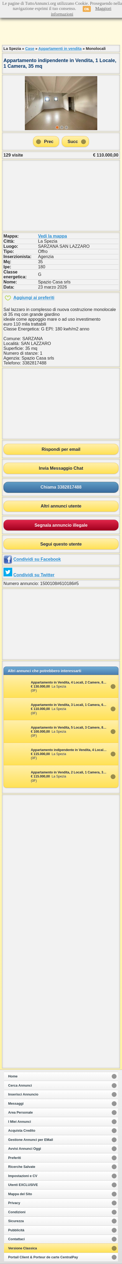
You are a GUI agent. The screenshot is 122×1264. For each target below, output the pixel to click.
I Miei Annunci (19, 1122)
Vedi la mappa (52, 236)
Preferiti (14, 1158)
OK (86, 9)
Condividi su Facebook (37, 559)
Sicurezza (16, 1221)
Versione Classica (22, 1248)
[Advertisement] (61, 29)
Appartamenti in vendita (60, 48)
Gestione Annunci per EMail (30, 1140)
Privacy (14, 1203)
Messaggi (16, 1104)
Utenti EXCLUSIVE (23, 1185)
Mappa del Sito (20, 1194)
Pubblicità (16, 1230)
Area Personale (20, 1112)
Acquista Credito (21, 1131)
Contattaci (16, 1239)
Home (13, 1076)
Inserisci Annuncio (23, 1094)
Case (29, 48)
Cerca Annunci (20, 1085)
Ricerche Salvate (21, 1167)
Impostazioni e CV (22, 1176)
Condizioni (16, 1212)
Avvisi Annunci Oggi (24, 1149)
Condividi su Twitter (33, 575)
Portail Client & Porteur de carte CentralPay (43, 1257)
